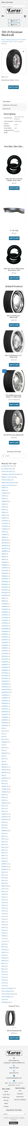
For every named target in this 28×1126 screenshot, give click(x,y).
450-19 (3, 783)
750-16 (3, 919)
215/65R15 (4, 612)
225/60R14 (4, 639)
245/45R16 (4, 695)
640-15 (3, 872)
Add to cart (13, 87)
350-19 (3, 758)
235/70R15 (4, 673)
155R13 (3, 504)
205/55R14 (4, 576)
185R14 (3, 554)
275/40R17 (4, 714)
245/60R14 (4, 698)
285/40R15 (4, 720)
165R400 (4, 518)
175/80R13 (4, 529)
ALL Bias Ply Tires (6, 466)
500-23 (3, 797)
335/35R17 (4, 742)
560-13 (3, 833)
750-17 (3, 922)
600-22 (3, 858)
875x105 (4, 958)
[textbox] (14, 6)
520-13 (3, 806)
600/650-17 (4, 864)
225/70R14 (4, 651)
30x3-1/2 (4, 731)
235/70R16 (4, 675)
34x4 (2, 756)
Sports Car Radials (7, 988)
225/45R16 (4, 631)
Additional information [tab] (10, 105)
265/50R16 (4, 711)
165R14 (3, 512)
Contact (6, 1106)
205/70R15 (4, 590)
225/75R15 (4, 659)
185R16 (3, 559)
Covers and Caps (6, 471)
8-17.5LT (4, 941)
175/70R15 (4, 526)
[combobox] (14, 6)
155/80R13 (4, 501)
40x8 (2, 775)
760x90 (3, 936)
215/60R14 (4, 606)
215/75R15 (4, 626)
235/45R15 (4, 662)
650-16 (3, 878)
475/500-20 (4, 792)
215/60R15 (4, 609)
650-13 (3, 875)
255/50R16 (4, 703)
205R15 (3, 601)
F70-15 (3, 977)
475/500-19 (4, 789)
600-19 (3, 850)
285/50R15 (4, 723)
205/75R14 (4, 592)
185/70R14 (4, 543)
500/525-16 (4, 803)
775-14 (3, 938)
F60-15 (3, 972)
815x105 (4, 949)
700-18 (3, 902)
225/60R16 (4, 645)
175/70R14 (4, 523)
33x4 (2, 745)
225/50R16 (4, 637)
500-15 (3, 794)
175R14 (3, 532)
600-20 (3, 853)
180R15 (3, 537)
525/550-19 (4, 819)
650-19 (3, 880)
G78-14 (3, 980)
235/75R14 (4, 678)
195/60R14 (4, 565)
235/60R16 (4, 670)
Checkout (20, 1093)
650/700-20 (4, 886)
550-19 (3, 828)
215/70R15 (4, 617)
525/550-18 (4, 817)
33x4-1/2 (4, 747)
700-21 (3, 911)
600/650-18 (4, 866)
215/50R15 (4, 604)
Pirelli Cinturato (6, 480)
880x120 (4, 960)
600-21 (3, 855)
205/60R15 (4, 581)
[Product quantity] (4, 87)
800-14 (3, 944)
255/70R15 (4, 709)
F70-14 (3, 974)
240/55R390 (5, 684)
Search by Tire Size (7, 485)
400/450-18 (4, 770)
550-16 (3, 822)
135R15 (3, 490)
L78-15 (3, 985)
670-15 (3, 889)
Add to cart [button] (14, 1038)
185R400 (4, 562)
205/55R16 (4, 579)
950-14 (3, 969)
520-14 (3, 808)
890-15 (3, 963)
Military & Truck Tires (7, 477)
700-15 (3, 894)
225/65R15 (4, 648)
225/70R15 (4, 653)
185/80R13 (4, 551)
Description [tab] (6, 101)
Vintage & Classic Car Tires (13, 39)
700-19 (3, 905)
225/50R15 (4, 634)
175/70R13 (4, 521)
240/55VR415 (5, 692)
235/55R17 (4, 664)
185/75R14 (4, 548)
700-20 (3, 908)
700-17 (3, 900)
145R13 (3, 496)
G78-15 (3, 983)
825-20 (3, 955)
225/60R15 (4, 642)
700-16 (3, 897)
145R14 (3, 498)
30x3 (2, 728)
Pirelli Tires (6, 1097)
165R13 (3, 509)
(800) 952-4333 (14, 1068)
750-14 (3, 916)
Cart (20, 1090)
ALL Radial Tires (6, 469)
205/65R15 (4, 584)
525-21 (3, 811)
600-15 (3, 844)
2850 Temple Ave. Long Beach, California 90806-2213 (14, 1062)
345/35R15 (4, 753)
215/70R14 (4, 615)
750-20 (3, 930)
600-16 (3, 847)
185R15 (3, 556)
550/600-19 (4, 830)
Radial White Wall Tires (8, 482)
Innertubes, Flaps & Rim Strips (10, 474)
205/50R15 (4, 573)
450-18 (3, 781)
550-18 (3, 825)
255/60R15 (4, 706)
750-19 (3, 927)
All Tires (6, 1100)
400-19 (3, 764)
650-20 (3, 883)
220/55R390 (5, 628)
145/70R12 (4, 493)
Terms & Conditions (20, 1099)
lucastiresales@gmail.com (14, 1078)
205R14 (3, 598)
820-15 (3, 952)
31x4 (2, 734)
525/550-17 (4, 814)
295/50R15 (4, 725)
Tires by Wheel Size (7, 994)
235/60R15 (4, 667)
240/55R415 (5, 687)
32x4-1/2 (4, 739)
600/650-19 (4, 869)
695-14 (3, 891)
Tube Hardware (6, 996)
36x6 (2, 761)
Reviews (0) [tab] (6, 108)
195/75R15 (4, 570)
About (6, 1103)
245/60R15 (4, 700)
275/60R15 (4, 717)
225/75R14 (4, 656)
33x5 (2, 750)
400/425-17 (4, 767)
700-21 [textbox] (13, 1114)
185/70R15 (4, 545)
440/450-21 (4, 778)
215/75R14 (4, 623)
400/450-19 (4, 772)
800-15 (3, 947)
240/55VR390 (5, 689)
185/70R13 (4, 540)
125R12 (3, 487)
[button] (14, 20)
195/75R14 (4, 568)
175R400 (4, 534)
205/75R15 (4, 595)
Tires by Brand (5, 991)
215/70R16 (4, 620)
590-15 (3, 841)
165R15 (3, 515)
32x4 (2, 736)
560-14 (3, 836)
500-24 (3, 800)
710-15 (3, 913)
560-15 (3, 839)
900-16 (3, 966)
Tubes (3, 999)
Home (3, 39)
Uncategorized (5, 1002)
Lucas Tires (6, 1094)
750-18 (3, 925)
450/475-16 (4, 786)
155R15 (3, 507)
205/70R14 (4, 587)
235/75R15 (4, 681)
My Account (20, 1096)
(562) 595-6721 (14, 1073)
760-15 (3, 933)
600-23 (3, 861)
